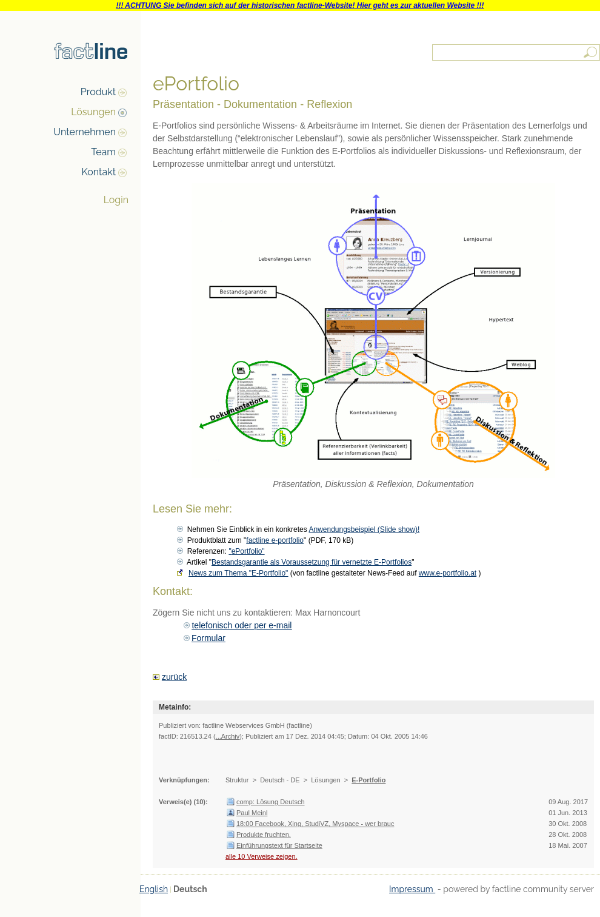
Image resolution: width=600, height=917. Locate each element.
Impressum (412, 889)
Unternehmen (84, 132)
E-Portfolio (368, 780)
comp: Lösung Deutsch (270, 801)
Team (103, 152)
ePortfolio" (248, 551)
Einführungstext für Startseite (279, 845)
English (153, 889)
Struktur (237, 780)
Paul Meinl (251, 812)
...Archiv (228, 736)
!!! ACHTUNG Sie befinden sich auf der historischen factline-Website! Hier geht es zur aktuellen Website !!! (300, 5)
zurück (174, 677)
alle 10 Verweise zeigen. (261, 856)
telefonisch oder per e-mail (242, 625)
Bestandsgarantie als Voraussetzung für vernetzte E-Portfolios (312, 562)
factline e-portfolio (275, 540)
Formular (208, 638)
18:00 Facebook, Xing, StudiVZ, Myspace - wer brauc (315, 823)
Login (116, 200)
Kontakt (99, 172)
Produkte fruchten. (263, 834)
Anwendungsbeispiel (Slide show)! (363, 529)
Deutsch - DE (279, 780)
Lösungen (93, 112)
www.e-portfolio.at (447, 573)
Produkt (98, 92)
